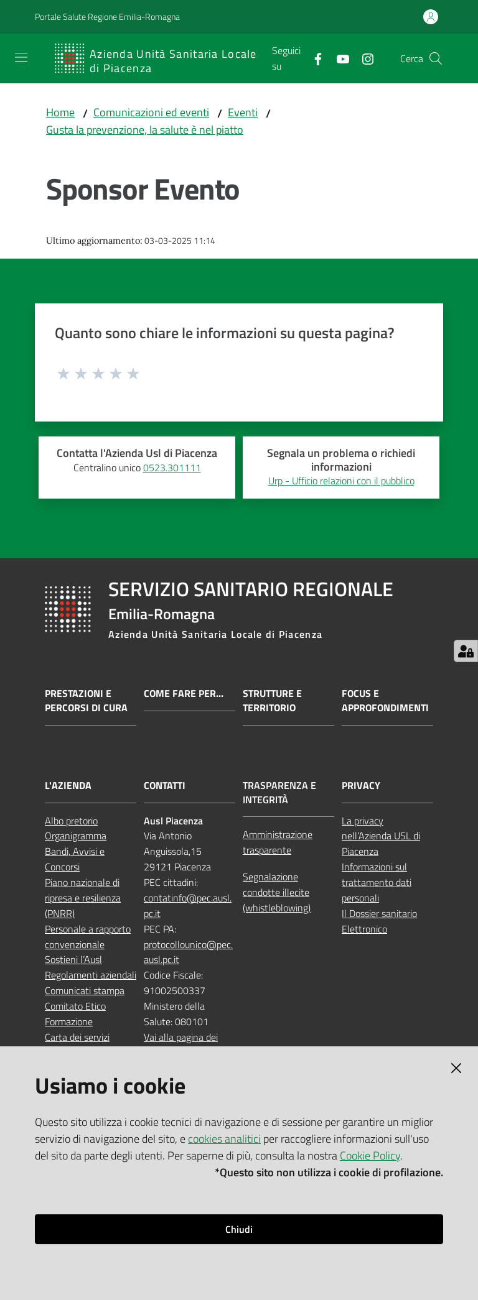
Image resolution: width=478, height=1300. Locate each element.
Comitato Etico (75, 1005)
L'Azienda (68, 785)
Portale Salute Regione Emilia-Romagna (107, 16)
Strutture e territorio (272, 700)
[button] (435, 58)
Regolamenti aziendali (90, 974)
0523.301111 (172, 467)
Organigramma (75, 835)
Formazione (69, 1021)
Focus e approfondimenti (385, 700)
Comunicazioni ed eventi (151, 112)
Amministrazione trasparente (277, 842)
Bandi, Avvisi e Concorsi (75, 859)
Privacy (361, 785)
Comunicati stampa (84, 990)
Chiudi (239, 1229)
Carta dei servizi (77, 1037)
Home (60, 112)
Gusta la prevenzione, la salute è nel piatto (144, 129)
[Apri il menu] (21, 57)
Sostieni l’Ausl (73, 959)
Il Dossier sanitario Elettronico (379, 921)
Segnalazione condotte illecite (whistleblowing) (277, 892)
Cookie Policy (370, 1155)
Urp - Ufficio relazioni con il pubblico (341, 480)
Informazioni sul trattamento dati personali (376, 882)
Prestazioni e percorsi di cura (86, 700)
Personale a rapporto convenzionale (88, 936)
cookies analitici (224, 1138)
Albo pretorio (71, 820)
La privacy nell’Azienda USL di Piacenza (381, 836)
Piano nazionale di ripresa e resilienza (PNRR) (83, 898)
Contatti (164, 785)
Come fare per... (183, 693)
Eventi (243, 112)
